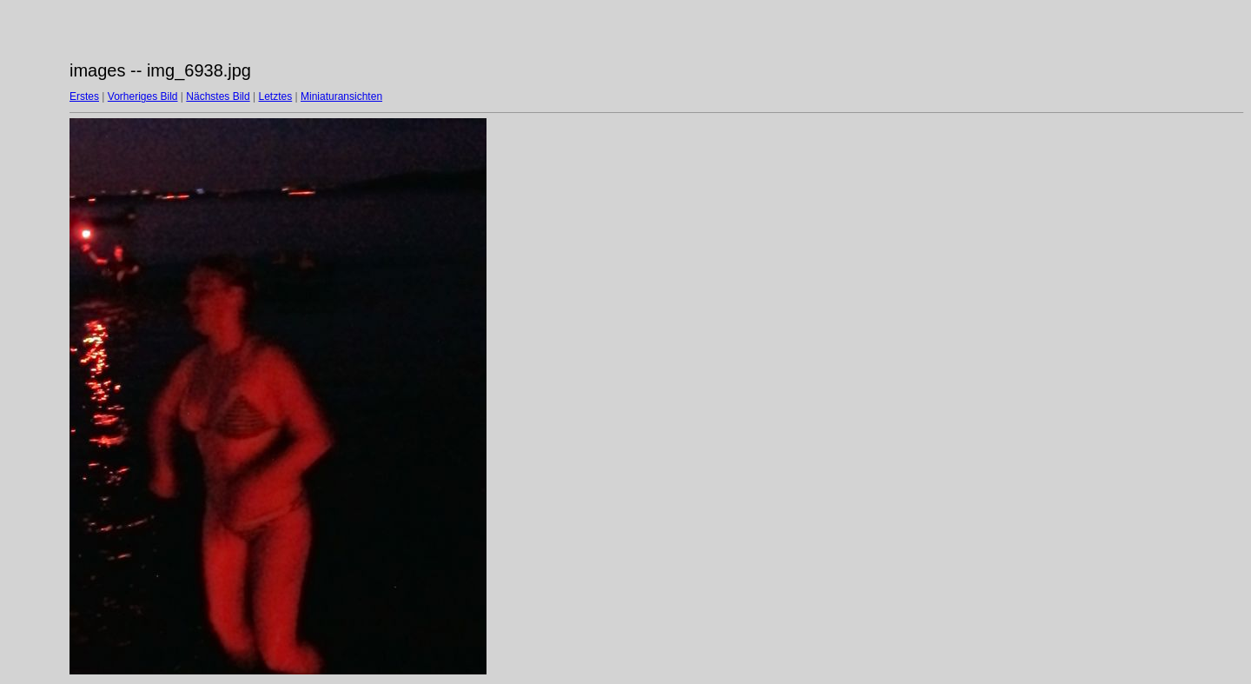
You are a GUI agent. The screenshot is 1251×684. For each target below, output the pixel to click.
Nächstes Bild (217, 96)
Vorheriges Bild (143, 96)
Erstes (84, 96)
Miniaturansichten (341, 96)
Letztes (276, 96)
